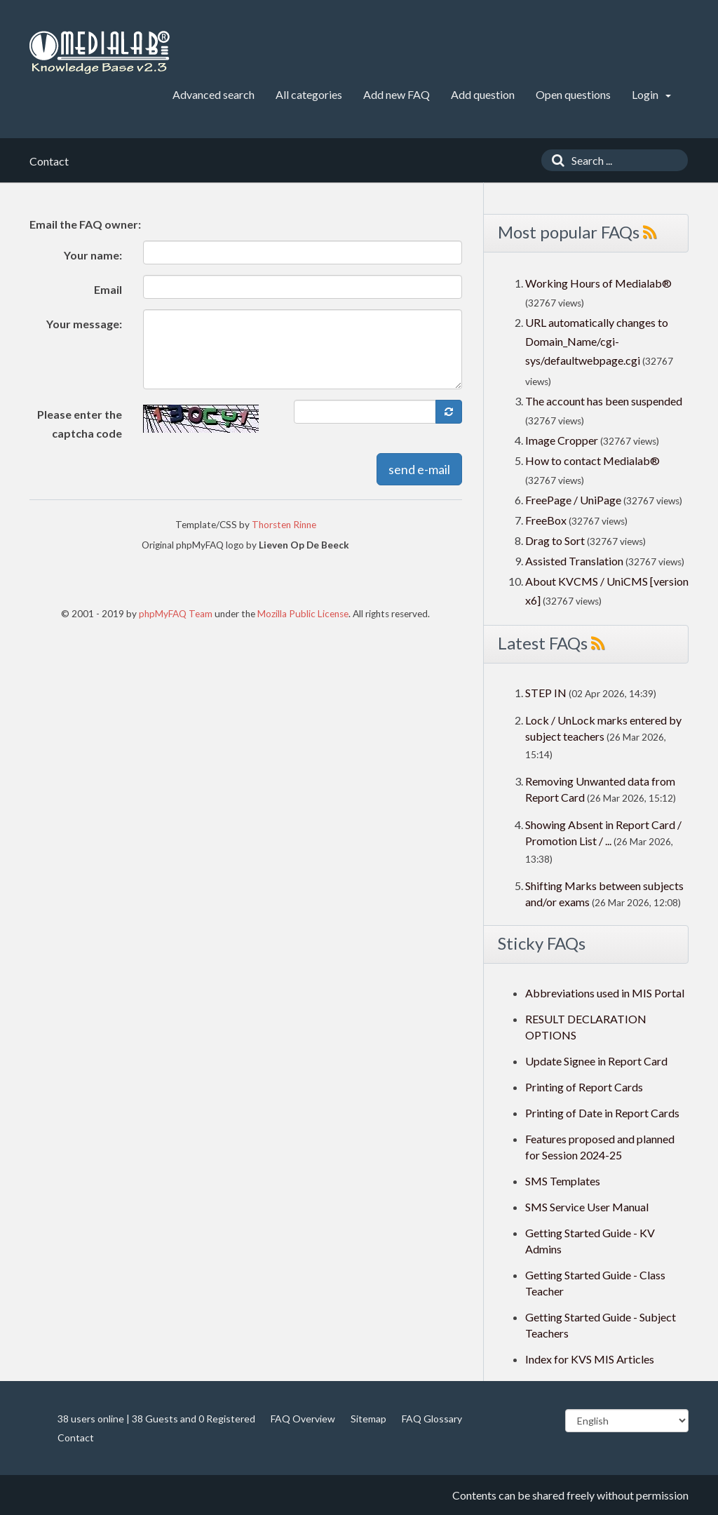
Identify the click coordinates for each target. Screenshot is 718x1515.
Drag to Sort (555, 540)
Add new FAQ (396, 94)
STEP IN (546, 692)
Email (108, 289)
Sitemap (368, 1419)
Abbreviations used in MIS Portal (604, 992)
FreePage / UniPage (573, 499)
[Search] (554, 160)
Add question (483, 94)
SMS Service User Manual (587, 1206)
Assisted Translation (574, 560)
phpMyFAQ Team (175, 613)
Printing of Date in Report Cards (602, 1112)
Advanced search (213, 94)
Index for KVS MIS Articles (589, 1359)
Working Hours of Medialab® (598, 283)
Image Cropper (561, 440)
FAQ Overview (303, 1419)
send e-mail (419, 469)
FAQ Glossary (432, 1419)
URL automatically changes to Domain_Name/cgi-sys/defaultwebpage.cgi (596, 341)
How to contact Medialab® (592, 460)
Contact (75, 1437)
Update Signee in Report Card (596, 1061)
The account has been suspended (603, 401)
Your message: (84, 323)
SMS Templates (562, 1180)
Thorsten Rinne (284, 524)
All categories (309, 94)
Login (651, 94)
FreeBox (546, 520)
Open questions (573, 94)
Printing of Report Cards (584, 1086)
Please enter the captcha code (79, 424)
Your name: (93, 255)
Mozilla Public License (302, 613)
